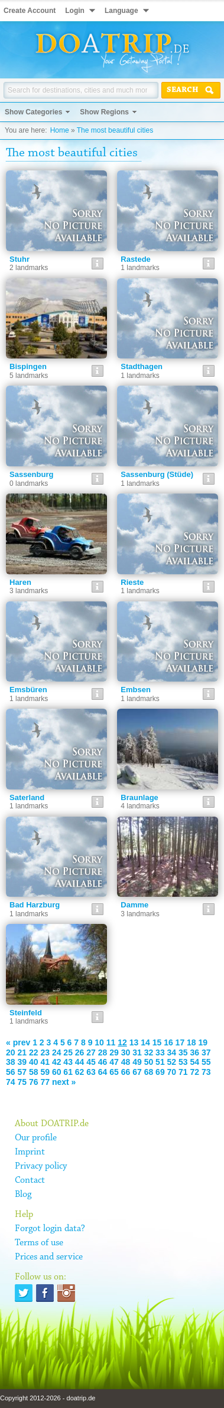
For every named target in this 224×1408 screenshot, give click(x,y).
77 (45, 1082)
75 (22, 1082)
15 (157, 1042)
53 (183, 1062)
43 (68, 1062)
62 (80, 1072)
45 (91, 1062)
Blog (23, 1194)
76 (33, 1082)
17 (180, 1042)
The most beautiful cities (115, 130)
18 (191, 1042)
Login (75, 10)
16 (168, 1042)
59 (45, 1072)
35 (183, 1052)
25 (68, 1052)
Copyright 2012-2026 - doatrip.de (47, 1398)
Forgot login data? (50, 1228)
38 (10, 1062)
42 (56, 1062)
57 (22, 1072)
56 (10, 1072)
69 (160, 1072)
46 (103, 1062)
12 (122, 1042)
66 (126, 1072)
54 (195, 1062)
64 (103, 1072)
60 (56, 1072)
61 (68, 1072)
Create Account (30, 10)
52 (172, 1062)
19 (203, 1042)
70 (172, 1072)
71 (183, 1072)
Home (59, 130)
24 (56, 1052)
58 (33, 1072)
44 (80, 1062)
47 (114, 1062)
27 (91, 1052)
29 (114, 1052)
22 (33, 1052)
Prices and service (49, 1257)
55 (206, 1062)
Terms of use (39, 1243)
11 (111, 1042)
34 (172, 1052)
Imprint (30, 1152)
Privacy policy (41, 1166)
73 (206, 1072)
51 (160, 1062)
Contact (30, 1180)
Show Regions (104, 112)
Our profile (36, 1138)
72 (195, 1072)
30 (126, 1052)
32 (149, 1052)
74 (10, 1082)
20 (10, 1052)
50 (149, 1062)
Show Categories (33, 112)
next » (64, 1082)
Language (121, 10)
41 (45, 1062)
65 (114, 1072)
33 (160, 1052)
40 (33, 1062)
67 (137, 1072)
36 (195, 1052)
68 (149, 1072)
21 (22, 1052)
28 (103, 1052)
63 (91, 1072)
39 (22, 1062)
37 (206, 1052)
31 (137, 1052)
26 (80, 1052)
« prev (18, 1042)
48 (126, 1062)
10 (99, 1042)
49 (137, 1062)
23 (45, 1052)
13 (134, 1042)
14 (145, 1042)
